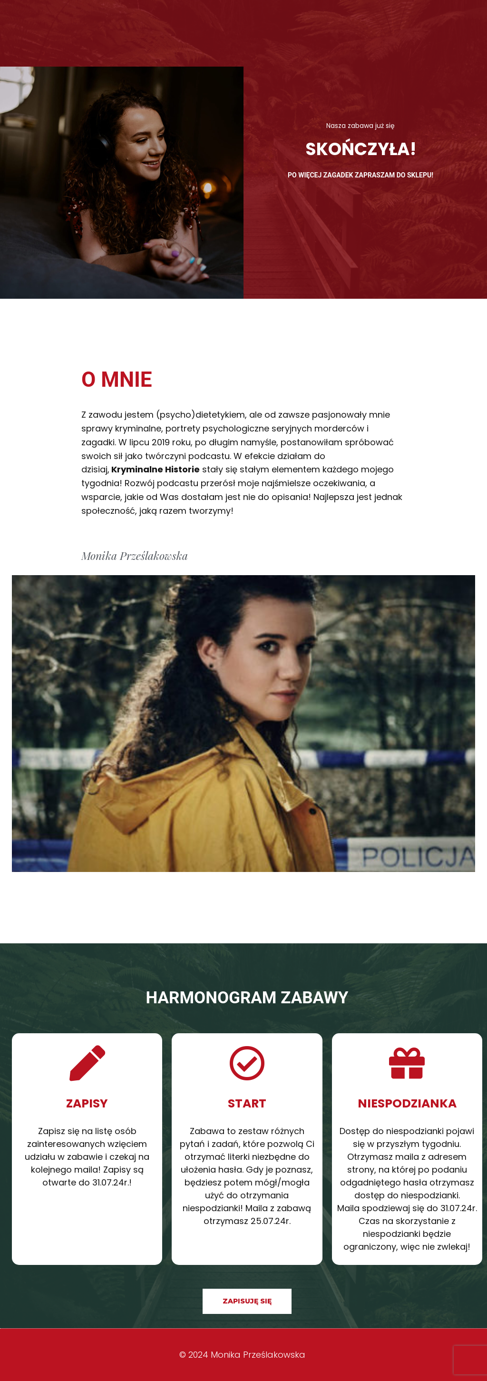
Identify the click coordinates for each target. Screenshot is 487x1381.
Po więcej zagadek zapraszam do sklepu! (360, 175)
